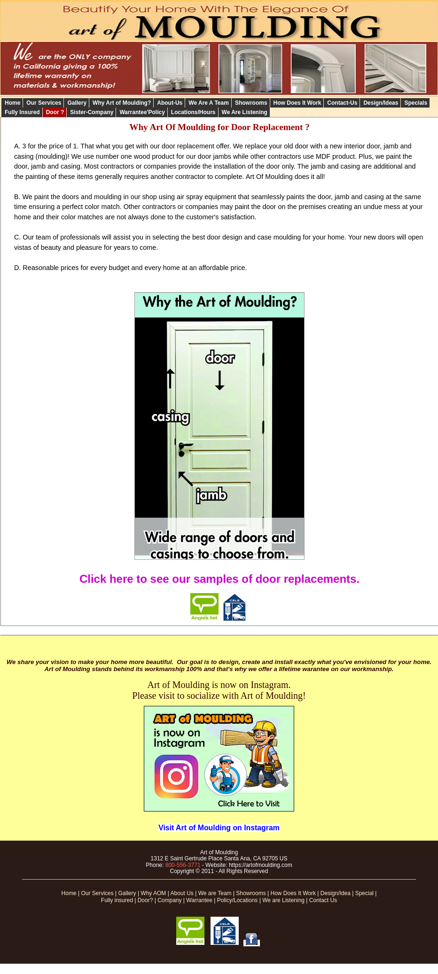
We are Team (215, 893)
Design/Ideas (380, 103)
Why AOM (153, 893)
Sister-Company (91, 112)
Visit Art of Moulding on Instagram (219, 828)
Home (12, 103)
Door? (145, 900)
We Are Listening (244, 112)
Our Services (43, 103)
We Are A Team (208, 103)
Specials (415, 103)
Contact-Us (342, 103)
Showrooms (251, 103)
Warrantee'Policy (141, 112)
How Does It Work (297, 103)
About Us (181, 893)
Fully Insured (22, 112)
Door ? (55, 112)
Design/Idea (336, 893)
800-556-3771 (183, 865)
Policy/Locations (237, 900)
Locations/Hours (193, 112)
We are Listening (283, 900)
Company (169, 900)
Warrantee (199, 900)
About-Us (169, 103)
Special (364, 893)
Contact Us (323, 900)
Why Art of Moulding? (122, 103)
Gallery (76, 103)
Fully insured (117, 900)
